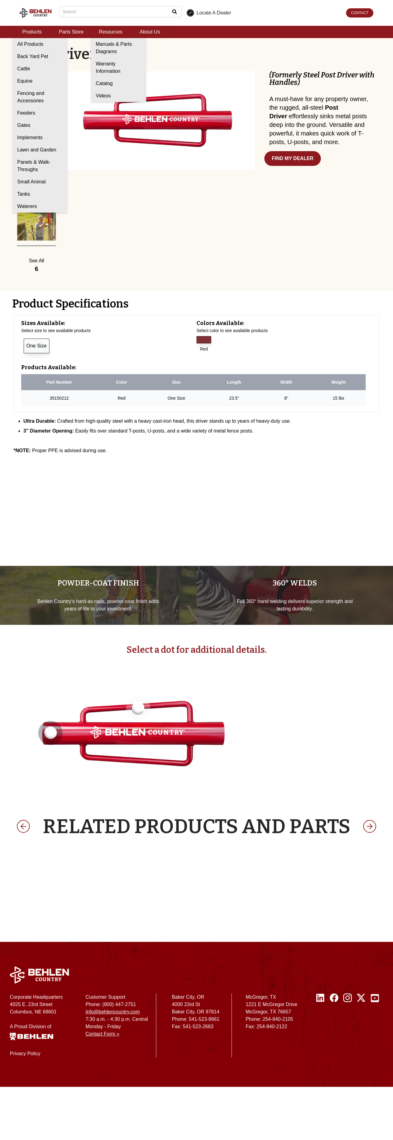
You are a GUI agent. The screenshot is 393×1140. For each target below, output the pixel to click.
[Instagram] (347, 1081)
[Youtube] (374, 1081)
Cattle (23, 68)
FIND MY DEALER (292, 158)
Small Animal (31, 181)
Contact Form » (102, 1087)
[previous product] (23, 879)
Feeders (26, 113)
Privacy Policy (25, 1106)
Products (31, 31)
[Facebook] (334, 1081)
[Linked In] (320, 1081)
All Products (30, 44)
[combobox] (120, 11)
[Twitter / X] (361, 1081)
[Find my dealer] (322, 162)
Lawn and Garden (36, 149)
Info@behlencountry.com (112, 1065)
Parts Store (71, 31)
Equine (25, 81)
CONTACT (359, 13)
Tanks (23, 194)
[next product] (369, 879)
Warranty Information (108, 67)
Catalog (104, 83)
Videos (103, 95)
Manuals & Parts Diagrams (114, 47)
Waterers (27, 206)
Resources (110, 31)
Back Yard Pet (32, 56)
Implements (30, 137)
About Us (150, 31)
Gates (23, 125)
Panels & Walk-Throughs (34, 165)
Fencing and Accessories (30, 97)
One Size (36, 345)
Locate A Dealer (209, 13)
